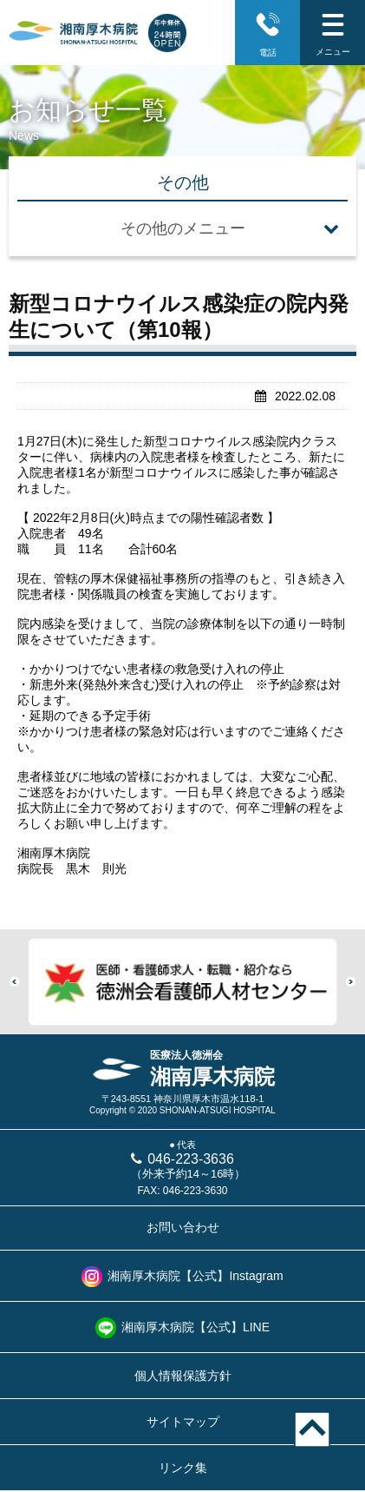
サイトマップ (183, 1422)
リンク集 (183, 1468)
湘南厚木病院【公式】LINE (195, 1327)
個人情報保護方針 (182, 1376)
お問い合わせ (183, 1227)
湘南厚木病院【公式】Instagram (195, 1276)
